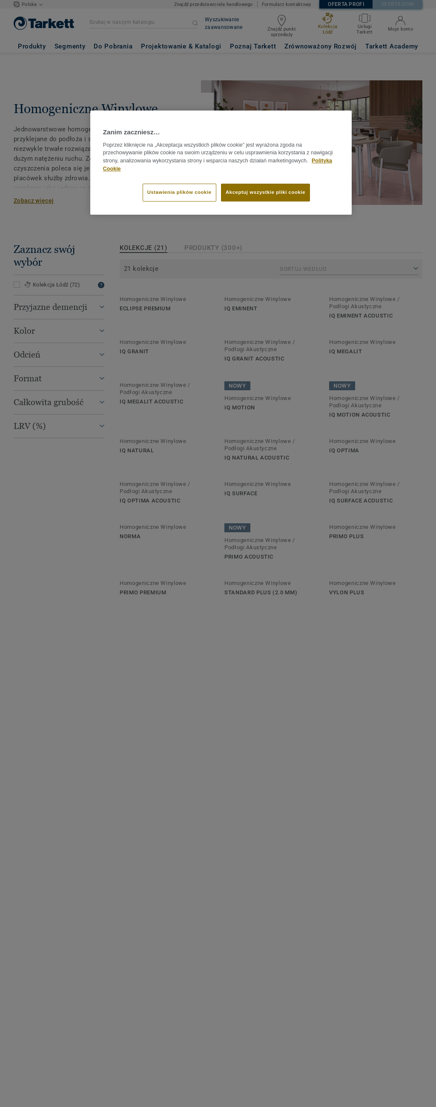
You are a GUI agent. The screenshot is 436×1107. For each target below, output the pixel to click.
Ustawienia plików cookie (179, 192)
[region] (221, 162)
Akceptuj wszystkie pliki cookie (265, 192)
